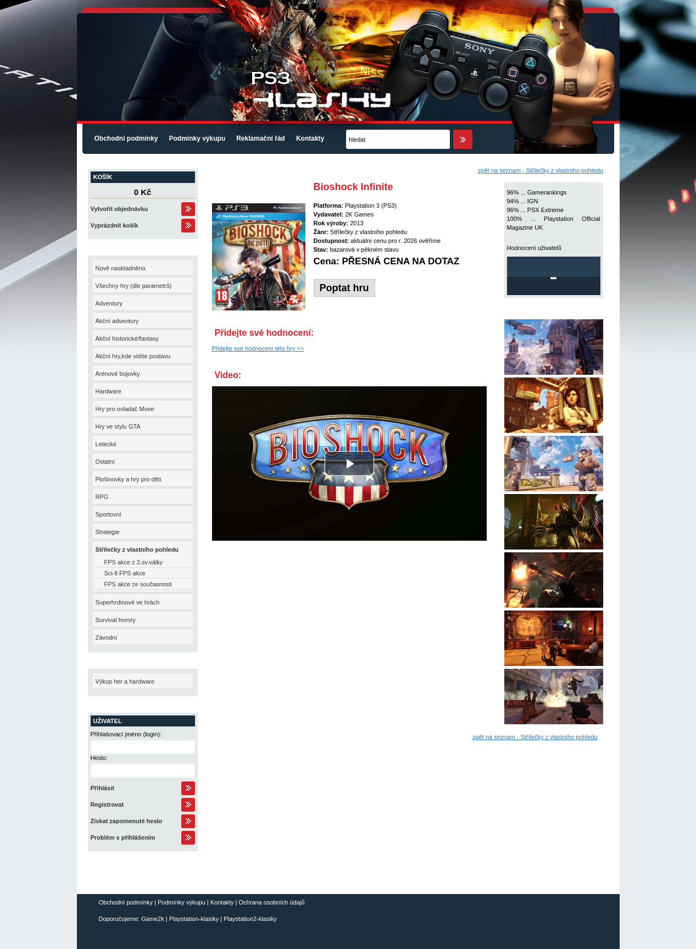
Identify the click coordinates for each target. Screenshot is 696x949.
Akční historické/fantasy (127, 338)
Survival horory (116, 620)
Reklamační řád (260, 138)
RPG (102, 496)
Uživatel (107, 721)
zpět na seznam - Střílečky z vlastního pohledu (540, 170)
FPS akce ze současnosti (138, 584)
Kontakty (310, 138)
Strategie (108, 532)
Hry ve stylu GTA (118, 426)
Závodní (107, 637)
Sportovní (108, 514)
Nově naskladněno (121, 268)
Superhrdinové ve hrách (128, 602)
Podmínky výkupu (197, 138)
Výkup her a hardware (125, 681)
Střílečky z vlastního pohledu (137, 549)
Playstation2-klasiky (250, 918)
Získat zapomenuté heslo (127, 821)
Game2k (152, 918)
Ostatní (105, 461)
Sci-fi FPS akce (125, 573)
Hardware (109, 391)
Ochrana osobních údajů (272, 902)
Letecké (106, 444)
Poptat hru (344, 287)
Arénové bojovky (118, 373)
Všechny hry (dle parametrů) (134, 285)
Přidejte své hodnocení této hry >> (258, 348)
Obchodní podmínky (126, 138)
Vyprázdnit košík (114, 225)
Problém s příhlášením (123, 837)
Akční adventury (117, 321)
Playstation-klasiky (194, 918)
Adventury (109, 303)
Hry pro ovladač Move (125, 409)
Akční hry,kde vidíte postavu (133, 356)
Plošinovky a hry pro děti (129, 479)
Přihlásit (102, 788)
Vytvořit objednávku (119, 209)
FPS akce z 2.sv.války (133, 562)
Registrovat (107, 804)
